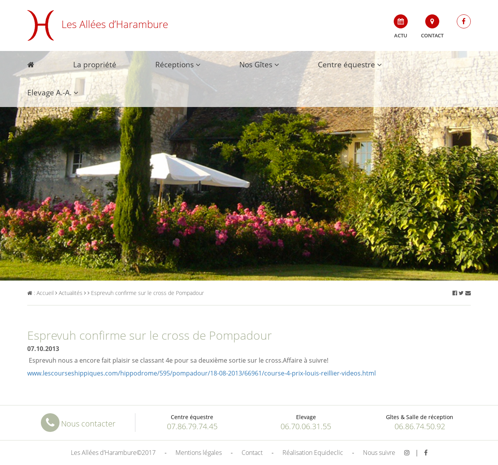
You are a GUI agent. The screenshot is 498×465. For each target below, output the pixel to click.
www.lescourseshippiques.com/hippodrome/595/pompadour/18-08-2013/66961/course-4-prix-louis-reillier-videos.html (201, 373)
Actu (401, 26)
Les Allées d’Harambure (97, 24)
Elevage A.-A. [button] (52, 93)
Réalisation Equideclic (312, 452)
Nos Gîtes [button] (259, 65)
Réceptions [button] (177, 65)
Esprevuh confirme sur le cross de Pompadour (146, 293)
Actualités (68, 293)
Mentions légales (198, 452)
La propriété (94, 65)
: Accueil (40, 293)
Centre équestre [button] (350, 65)
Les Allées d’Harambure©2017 (113, 452)
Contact (432, 26)
